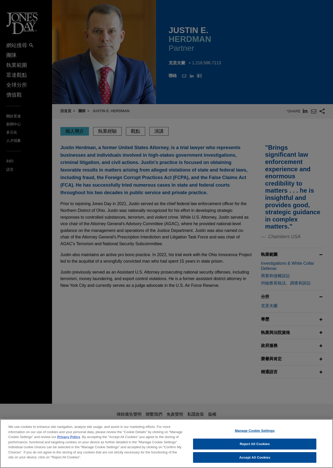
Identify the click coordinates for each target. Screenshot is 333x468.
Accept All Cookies (254, 460)
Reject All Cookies (255, 446)
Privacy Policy (68, 440)
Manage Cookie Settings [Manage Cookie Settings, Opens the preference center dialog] (255, 433)
